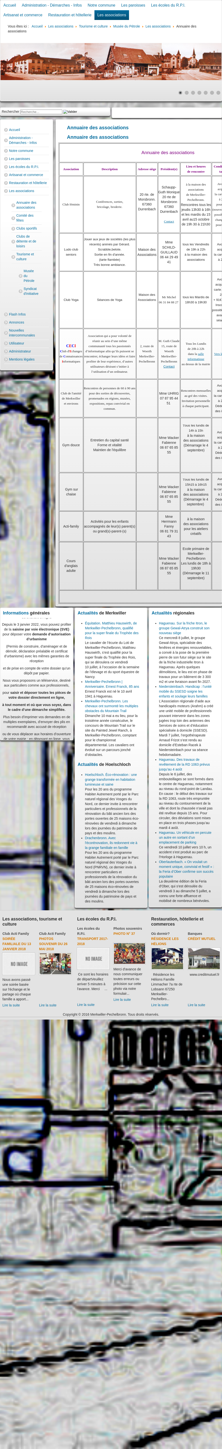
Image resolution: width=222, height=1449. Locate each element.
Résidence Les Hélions (165, 941)
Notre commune (101, 5)
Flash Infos (17, 314)
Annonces (16, 322)
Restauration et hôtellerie (70, 15)
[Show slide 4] (199, 93)
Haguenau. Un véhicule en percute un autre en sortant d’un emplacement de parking (185, 837)
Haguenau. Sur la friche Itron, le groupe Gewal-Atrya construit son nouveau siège (184, 628)
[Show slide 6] (212, 93)
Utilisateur (16, 343)
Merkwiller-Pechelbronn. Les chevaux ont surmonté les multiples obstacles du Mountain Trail (111, 706)
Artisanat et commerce (22, 15)
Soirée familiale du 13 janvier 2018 (16, 944)
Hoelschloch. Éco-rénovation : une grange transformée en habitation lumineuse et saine (111, 779)
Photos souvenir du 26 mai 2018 (53, 944)
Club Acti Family (15, 934)
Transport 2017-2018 (92, 941)
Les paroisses (133, 5)
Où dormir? (160, 934)
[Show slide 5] (206, 93)
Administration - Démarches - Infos (52, 5)
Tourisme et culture (25, 256)
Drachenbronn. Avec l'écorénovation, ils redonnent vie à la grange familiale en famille (111, 843)
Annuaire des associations (26, 205)
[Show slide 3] (193, 93)
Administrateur (20, 351)
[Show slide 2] (187, 93)
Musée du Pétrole (29, 276)
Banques (195, 934)
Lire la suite (11, 1005)
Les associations (111, 15)
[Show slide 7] (218, 93)
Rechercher (10, 111)
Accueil (9, 5)
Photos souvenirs (127, 928)
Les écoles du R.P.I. (168, 5)
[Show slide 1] (180, 93)
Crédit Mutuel (201, 939)
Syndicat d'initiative (29, 291)
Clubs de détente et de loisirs (26, 241)
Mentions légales (22, 359)
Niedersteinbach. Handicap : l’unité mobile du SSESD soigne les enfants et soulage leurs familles (185, 691)
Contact (169, 221)
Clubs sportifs (26, 228)
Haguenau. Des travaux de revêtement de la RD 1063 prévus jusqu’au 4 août (184, 764)
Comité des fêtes (25, 218)
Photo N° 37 (124, 934)
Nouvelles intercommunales (22, 332)
